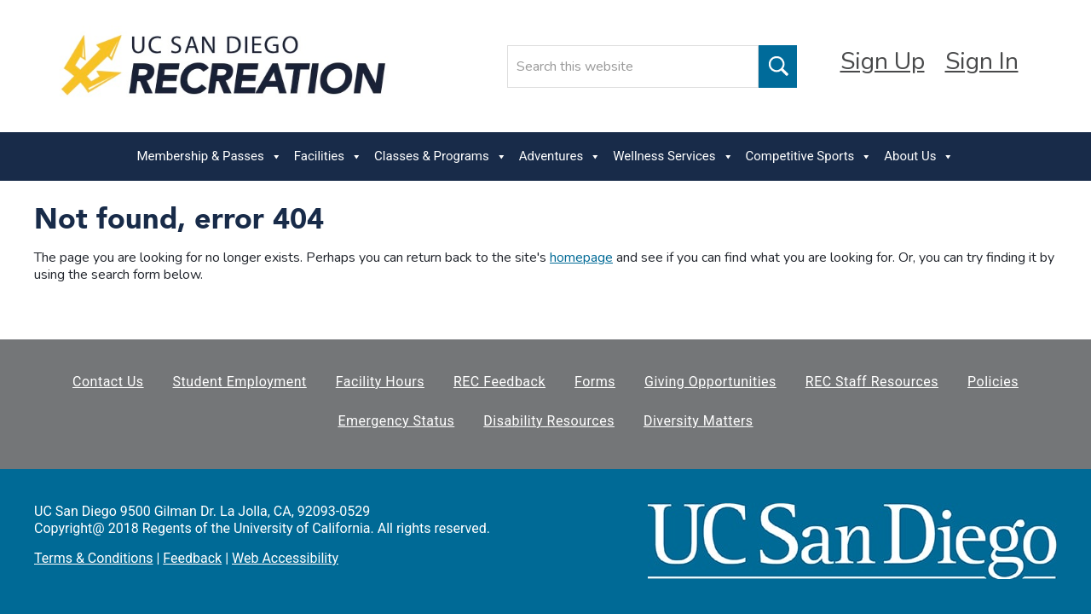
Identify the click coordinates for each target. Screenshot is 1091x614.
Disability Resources (549, 421)
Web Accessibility (285, 558)
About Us (919, 156)
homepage (581, 257)
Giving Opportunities (710, 382)
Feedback (192, 558)
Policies (993, 382)
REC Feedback (499, 382)
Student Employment (240, 382)
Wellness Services (673, 156)
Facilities (328, 156)
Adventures (560, 156)
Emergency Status (396, 421)
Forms (594, 382)
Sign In (982, 61)
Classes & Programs (440, 156)
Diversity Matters (698, 421)
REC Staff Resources (871, 382)
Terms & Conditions (93, 558)
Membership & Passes (209, 156)
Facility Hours (380, 382)
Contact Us (108, 382)
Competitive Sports (809, 156)
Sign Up (882, 61)
